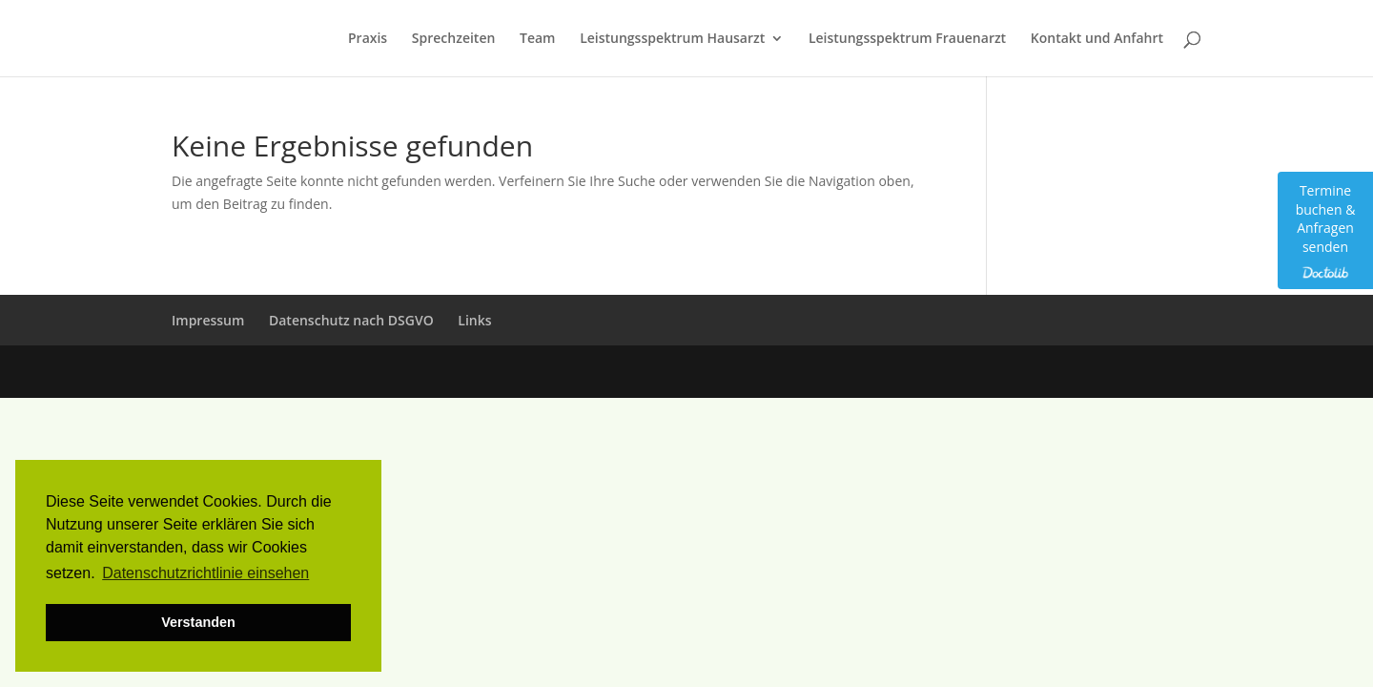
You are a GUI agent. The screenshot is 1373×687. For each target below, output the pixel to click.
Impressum (208, 320)
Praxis (367, 39)
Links (474, 320)
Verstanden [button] (198, 622)
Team (537, 39)
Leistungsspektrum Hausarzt (672, 39)
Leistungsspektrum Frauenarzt (907, 39)
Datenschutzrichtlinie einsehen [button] (205, 573)
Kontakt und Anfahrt (1097, 39)
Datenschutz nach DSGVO (351, 320)
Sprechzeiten (454, 39)
